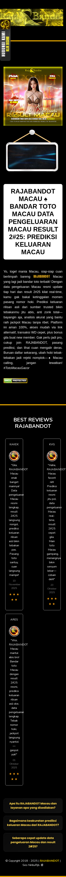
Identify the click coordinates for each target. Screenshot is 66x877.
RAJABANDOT (41, 276)
